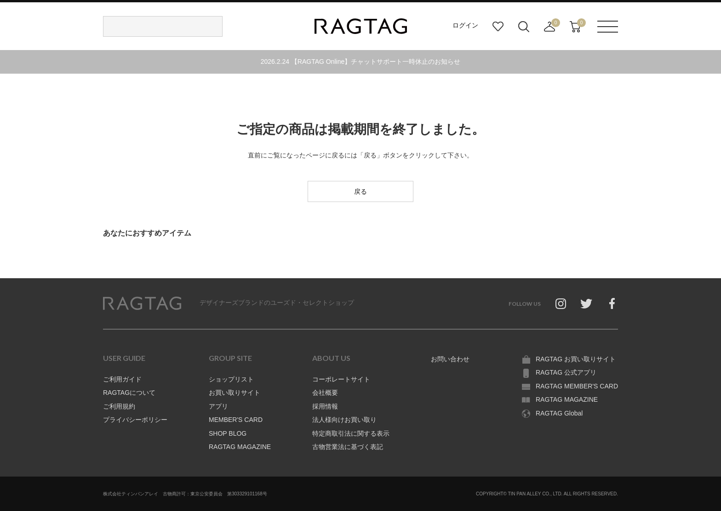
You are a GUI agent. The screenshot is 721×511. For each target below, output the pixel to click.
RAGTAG (142, 303)
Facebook (612, 303)
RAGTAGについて (129, 392)
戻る (360, 191)
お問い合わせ (450, 359)
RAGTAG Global (559, 413)
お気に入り (498, 27)
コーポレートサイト (341, 379)
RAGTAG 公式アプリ (566, 372)
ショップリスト (231, 379)
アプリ (218, 406)
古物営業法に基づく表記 (347, 446)
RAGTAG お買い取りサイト (576, 359)
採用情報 (325, 406)
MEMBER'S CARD (236, 419)
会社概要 (325, 392)
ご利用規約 (119, 406)
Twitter (586, 303)
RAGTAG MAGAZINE (240, 446)
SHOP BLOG (227, 433)
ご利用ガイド (122, 379)
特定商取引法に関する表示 (350, 433)
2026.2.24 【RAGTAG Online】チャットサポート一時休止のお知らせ (361, 61)
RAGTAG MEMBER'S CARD (577, 386)
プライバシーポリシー (135, 419)
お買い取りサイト (234, 392)
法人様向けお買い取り (344, 419)
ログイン (465, 25)
